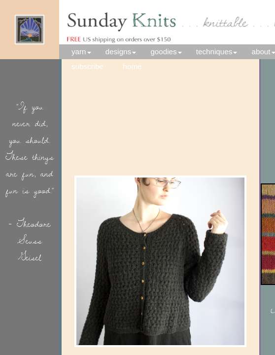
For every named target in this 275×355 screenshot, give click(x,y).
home (138, 66)
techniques (214, 51)
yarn (78, 51)
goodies (163, 51)
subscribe (87, 66)
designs (118, 51)
